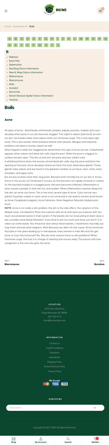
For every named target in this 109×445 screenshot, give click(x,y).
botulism (13, 88)
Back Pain (14, 61)
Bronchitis (14, 92)
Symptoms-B (20, 26)
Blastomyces (16, 76)
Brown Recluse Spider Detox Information (31, 96)
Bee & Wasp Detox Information (26, 73)
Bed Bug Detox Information (24, 69)
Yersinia (13, 100)
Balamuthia (15, 65)
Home (8, 26)
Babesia (13, 57)
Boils (11, 84)
